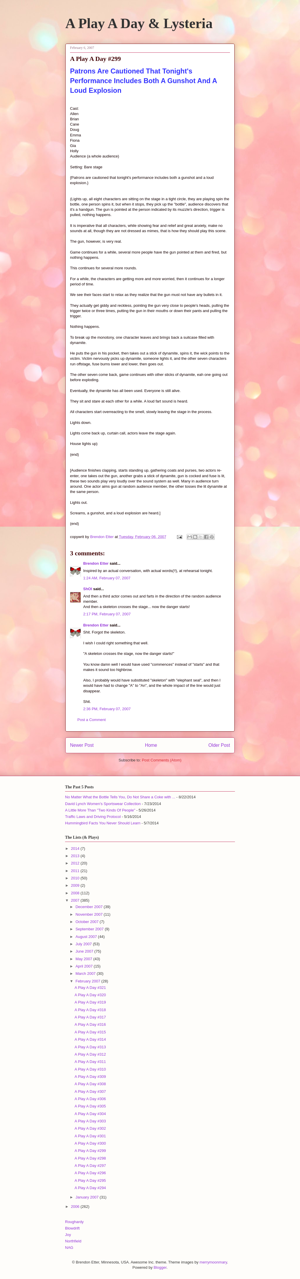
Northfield (73, 1241)
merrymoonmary (213, 1262)
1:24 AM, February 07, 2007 (106, 578)
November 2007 (90, 914)
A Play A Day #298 (90, 1158)
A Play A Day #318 (90, 1010)
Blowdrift (72, 1228)
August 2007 (87, 936)
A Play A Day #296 (90, 1173)
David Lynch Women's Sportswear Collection (103, 804)
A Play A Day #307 (90, 1091)
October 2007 (88, 922)
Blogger (160, 1267)
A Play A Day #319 (90, 1002)
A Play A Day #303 (90, 1121)
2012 (76, 863)
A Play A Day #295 (90, 1180)
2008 (76, 893)
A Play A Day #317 (90, 1017)
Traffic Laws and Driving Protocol (93, 816)
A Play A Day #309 (90, 1076)
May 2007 (84, 959)
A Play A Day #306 (90, 1099)
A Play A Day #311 (90, 1061)
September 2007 (90, 929)
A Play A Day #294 (90, 1188)
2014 (76, 848)
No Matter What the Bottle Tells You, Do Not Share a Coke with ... (120, 797)
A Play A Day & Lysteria (139, 23)
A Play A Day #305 (90, 1106)
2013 (76, 856)
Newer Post (82, 745)
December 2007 (90, 907)
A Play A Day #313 (90, 1047)
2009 (76, 885)
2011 (76, 871)
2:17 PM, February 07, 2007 (107, 614)
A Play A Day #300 (90, 1143)
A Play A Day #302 (90, 1128)
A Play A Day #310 (90, 1069)
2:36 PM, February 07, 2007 (107, 709)
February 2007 (88, 981)
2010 (76, 878)
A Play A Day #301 (90, 1136)
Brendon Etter (96, 563)
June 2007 (85, 951)
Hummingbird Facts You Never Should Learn (102, 823)
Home (151, 745)
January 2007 (88, 1197)
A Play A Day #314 (90, 1039)
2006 (76, 1206)
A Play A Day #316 (90, 1024)
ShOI (87, 589)
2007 (76, 900)
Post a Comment (91, 720)
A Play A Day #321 (90, 987)
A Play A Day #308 (90, 1084)
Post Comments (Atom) (161, 760)
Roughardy (74, 1222)
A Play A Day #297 (90, 1165)
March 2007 (86, 973)
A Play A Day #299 (90, 1150)
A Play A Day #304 (90, 1114)
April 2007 (85, 966)
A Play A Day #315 (90, 1032)
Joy (68, 1234)
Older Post (219, 745)
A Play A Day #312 (90, 1054)
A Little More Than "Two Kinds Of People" (100, 810)
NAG (69, 1247)
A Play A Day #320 (90, 995)
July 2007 (84, 944)
